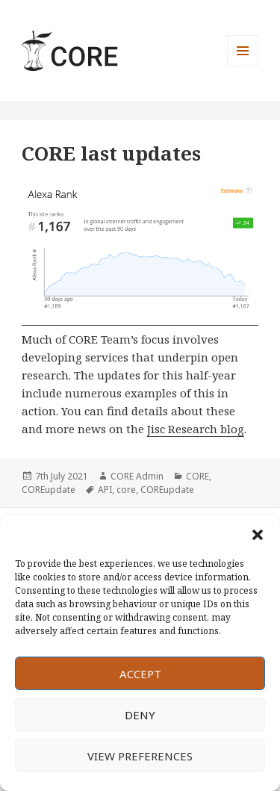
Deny (140, 714)
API (105, 489)
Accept (140, 673)
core (126, 489)
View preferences (140, 755)
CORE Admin (137, 476)
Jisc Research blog (195, 428)
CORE (197, 476)
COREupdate (48, 489)
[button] (257, 534)
